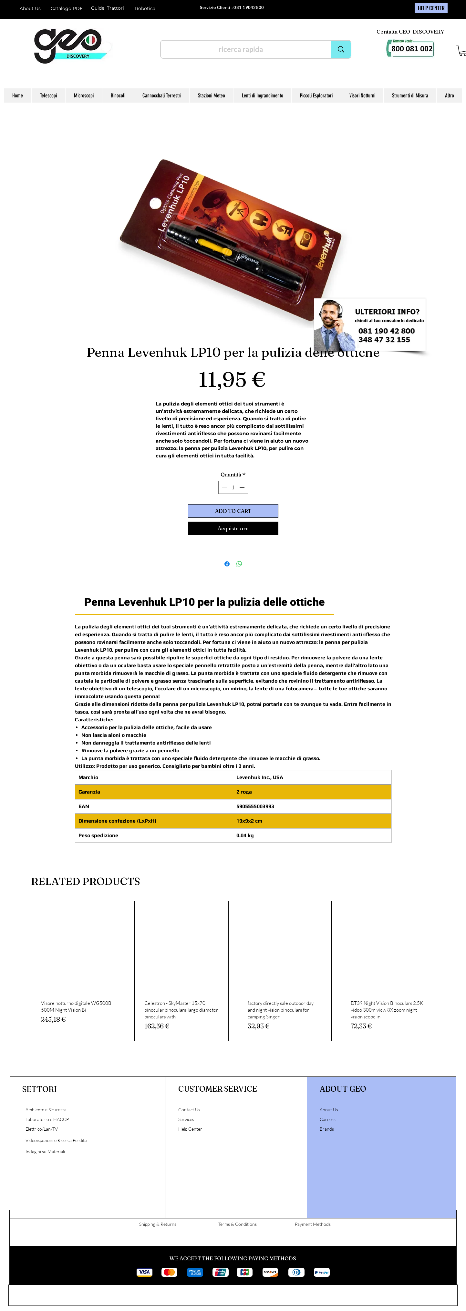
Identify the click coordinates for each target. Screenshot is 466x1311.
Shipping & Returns (157, 1224)
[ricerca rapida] (241, 49)
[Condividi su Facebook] (227, 564)
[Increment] (242, 487)
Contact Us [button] (189, 1109)
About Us (30, 8)
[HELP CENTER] (431, 8)
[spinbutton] (233, 487)
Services (186, 1119)
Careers (328, 1119)
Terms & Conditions (237, 1224)
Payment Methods (313, 1224)
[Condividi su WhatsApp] (239, 564)
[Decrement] (223, 487)
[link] (204, 601)
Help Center (190, 1129)
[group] (233, 970)
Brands (327, 1129)
